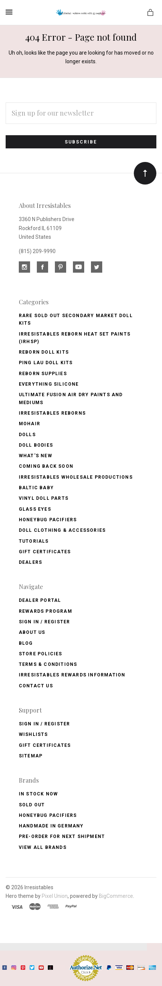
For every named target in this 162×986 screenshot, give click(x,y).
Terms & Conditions (48, 664)
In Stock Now (38, 794)
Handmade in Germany (51, 826)
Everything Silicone (49, 384)
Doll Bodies (36, 445)
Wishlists (33, 734)
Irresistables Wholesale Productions (76, 477)
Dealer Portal (40, 600)
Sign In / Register (44, 621)
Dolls (27, 434)
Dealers (30, 562)
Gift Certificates (45, 551)
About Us (32, 632)
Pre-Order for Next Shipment (62, 836)
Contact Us (36, 685)
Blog (26, 643)
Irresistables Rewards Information (72, 675)
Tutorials (34, 541)
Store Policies (40, 653)
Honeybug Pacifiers (48, 519)
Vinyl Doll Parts (43, 498)
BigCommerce (116, 896)
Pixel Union (55, 896)
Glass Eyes (35, 509)
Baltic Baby (36, 487)
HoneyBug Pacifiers (48, 815)
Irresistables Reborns (52, 413)
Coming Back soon (46, 466)
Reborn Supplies (43, 373)
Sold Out (32, 804)
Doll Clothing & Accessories (62, 530)
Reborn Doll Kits (44, 352)
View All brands (43, 847)
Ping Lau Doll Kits (46, 362)
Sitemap (30, 756)
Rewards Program (45, 611)
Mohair (29, 423)
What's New (35, 455)
